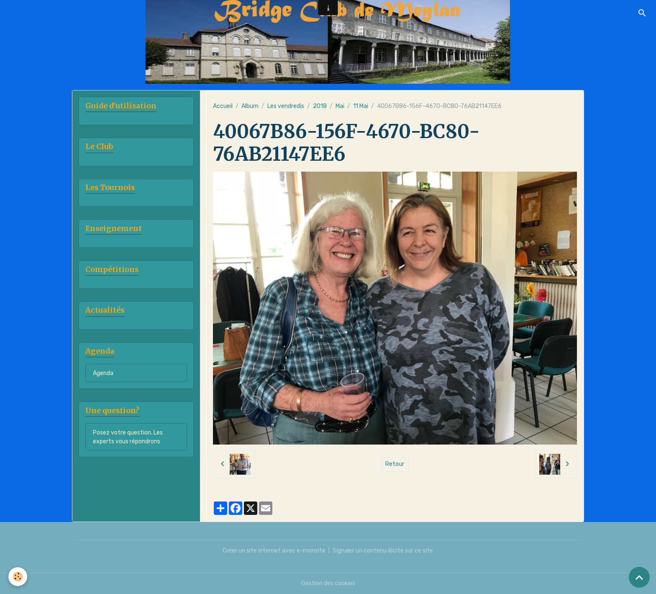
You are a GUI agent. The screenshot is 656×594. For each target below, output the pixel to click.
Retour (394, 464)
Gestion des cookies (328, 583)
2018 (320, 106)
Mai (340, 106)
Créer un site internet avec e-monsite (274, 550)
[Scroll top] (639, 577)
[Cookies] (17, 576)
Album (250, 106)
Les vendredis (285, 106)
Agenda (103, 373)
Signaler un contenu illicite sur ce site (383, 550)
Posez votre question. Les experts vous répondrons (128, 437)
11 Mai (360, 106)
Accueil (223, 106)
